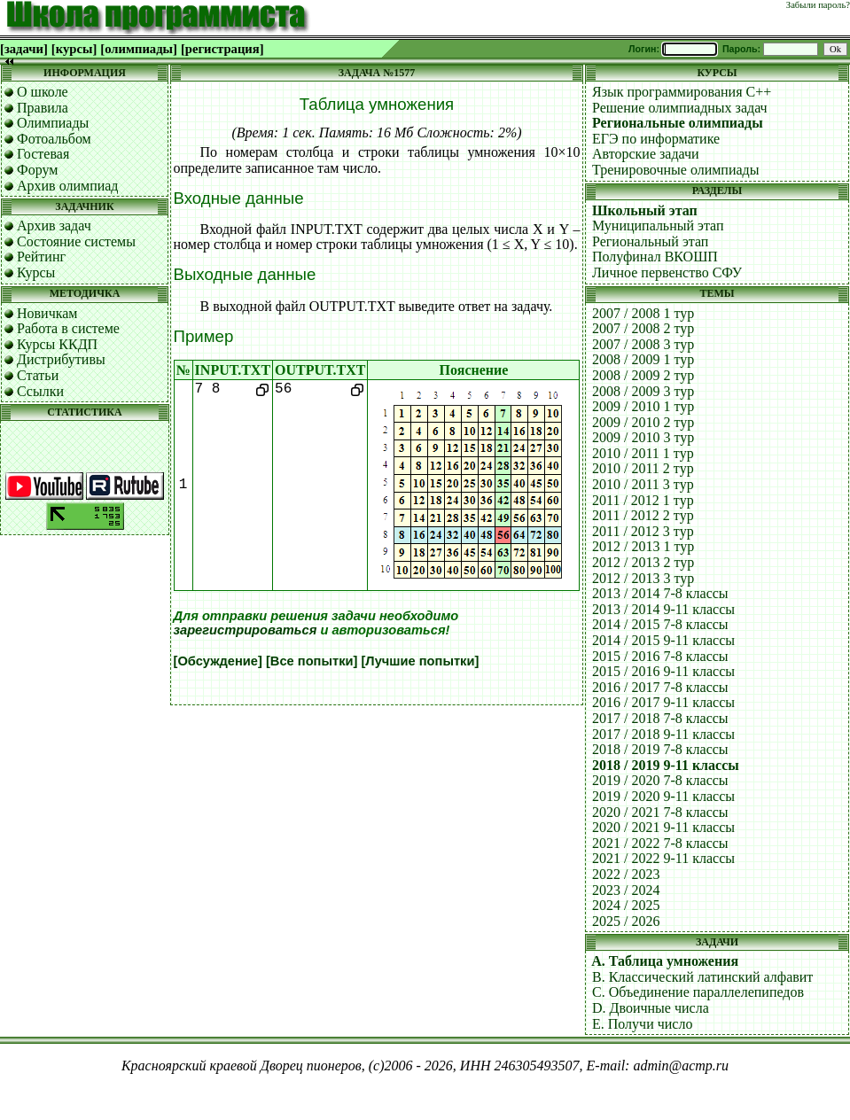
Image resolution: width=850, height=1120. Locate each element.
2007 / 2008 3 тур (643, 344)
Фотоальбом (54, 138)
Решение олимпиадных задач (680, 107)
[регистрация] (222, 49)
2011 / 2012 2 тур (643, 515)
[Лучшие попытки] (420, 661)
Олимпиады (53, 122)
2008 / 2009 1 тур (643, 359)
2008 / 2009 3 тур (643, 391)
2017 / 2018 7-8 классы (660, 718)
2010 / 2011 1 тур (643, 453)
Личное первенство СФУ (667, 272)
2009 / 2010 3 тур (643, 437)
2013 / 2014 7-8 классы (660, 593)
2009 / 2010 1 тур (643, 406)
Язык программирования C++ (681, 91)
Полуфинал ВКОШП (655, 256)
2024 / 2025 (625, 905)
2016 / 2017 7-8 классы (660, 687)
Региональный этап (650, 241)
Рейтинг (41, 256)
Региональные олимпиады (677, 122)
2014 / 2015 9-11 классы (663, 640)
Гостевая (43, 153)
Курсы (36, 272)
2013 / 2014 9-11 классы (663, 609)
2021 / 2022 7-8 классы (660, 843)
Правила (42, 107)
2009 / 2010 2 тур (643, 422)
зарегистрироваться (245, 630)
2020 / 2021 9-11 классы (663, 827)
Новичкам (47, 313)
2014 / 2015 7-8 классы (660, 624)
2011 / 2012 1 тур (643, 500)
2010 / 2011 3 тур (643, 484)
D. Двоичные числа (650, 1007)
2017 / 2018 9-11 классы (663, 734)
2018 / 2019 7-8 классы (660, 749)
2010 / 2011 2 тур (643, 468)
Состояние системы (76, 241)
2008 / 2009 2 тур (643, 375)
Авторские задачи (645, 153)
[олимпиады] (138, 49)
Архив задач (54, 225)
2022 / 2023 (625, 874)
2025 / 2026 (625, 921)
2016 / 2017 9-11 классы (663, 702)
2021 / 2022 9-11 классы (663, 858)
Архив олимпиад (68, 185)
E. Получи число (642, 1023)
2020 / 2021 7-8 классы (660, 812)
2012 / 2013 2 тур (643, 562)
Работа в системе (68, 328)
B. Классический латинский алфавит (702, 976)
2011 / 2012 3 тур (643, 531)
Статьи (37, 375)
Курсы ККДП (57, 344)
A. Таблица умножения (664, 960)
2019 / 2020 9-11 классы (663, 796)
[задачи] (24, 49)
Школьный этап (645, 210)
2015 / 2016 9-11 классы (663, 671)
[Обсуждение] (218, 661)
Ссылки (40, 391)
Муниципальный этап (658, 225)
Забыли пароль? (818, 5)
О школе (42, 91)
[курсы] (74, 49)
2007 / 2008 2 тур (643, 328)
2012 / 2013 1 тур (643, 546)
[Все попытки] (311, 661)
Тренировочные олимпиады (675, 169)
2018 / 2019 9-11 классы (665, 765)
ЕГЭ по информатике (656, 138)
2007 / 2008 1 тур (643, 313)
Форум (37, 169)
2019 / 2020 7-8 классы (660, 780)
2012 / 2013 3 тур (643, 578)
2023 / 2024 (625, 890)
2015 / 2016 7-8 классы (660, 656)
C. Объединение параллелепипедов (698, 991)
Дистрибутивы (61, 359)
